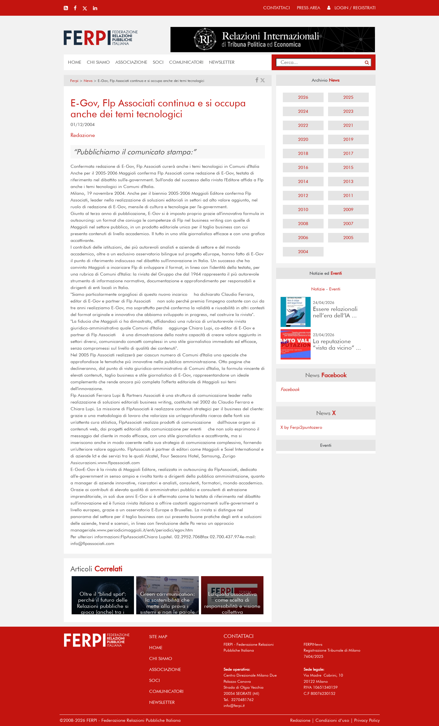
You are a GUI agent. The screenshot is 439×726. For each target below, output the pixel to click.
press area (308, 7)
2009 (348, 209)
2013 (348, 181)
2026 (303, 97)
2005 (348, 237)
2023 (348, 111)
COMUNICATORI (186, 62)
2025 (348, 97)
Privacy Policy (367, 720)
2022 (303, 125)
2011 (348, 195)
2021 (348, 125)
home (74, 62)
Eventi (334, 289)
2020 (303, 139)
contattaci (276, 7)
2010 (303, 209)
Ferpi (74, 81)
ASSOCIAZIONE (131, 62)
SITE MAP (158, 636)
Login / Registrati (351, 7)
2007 (348, 223)
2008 (303, 223)
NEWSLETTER (222, 62)
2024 (303, 111)
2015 (348, 167)
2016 (303, 167)
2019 (348, 139)
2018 (303, 153)
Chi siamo (98, 62)
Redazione (300, 720)
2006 (303, 237)
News (88, 81)
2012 (303, 195)
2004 (303, 251)
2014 (303, 181)
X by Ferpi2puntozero (301, 427)
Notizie (318, 289)
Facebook (290, 389)
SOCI (158, 62)
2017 (348, 153)
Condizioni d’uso (332, 720)
